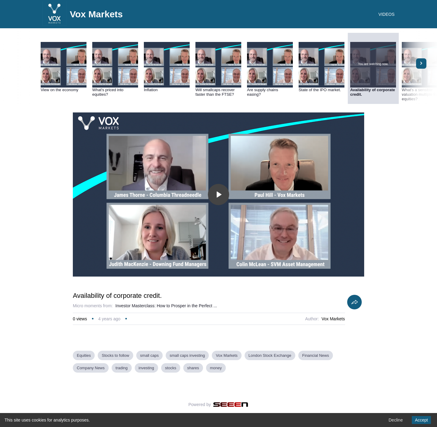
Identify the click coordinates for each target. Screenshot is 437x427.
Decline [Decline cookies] (395, 420)
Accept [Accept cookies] (421, 420)
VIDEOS (386, 14)
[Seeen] (231, 404)
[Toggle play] (218, 194)
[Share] (354, 302)
